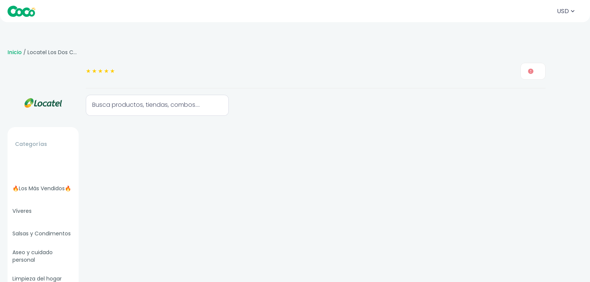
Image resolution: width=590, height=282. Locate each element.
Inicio (15, 52)
